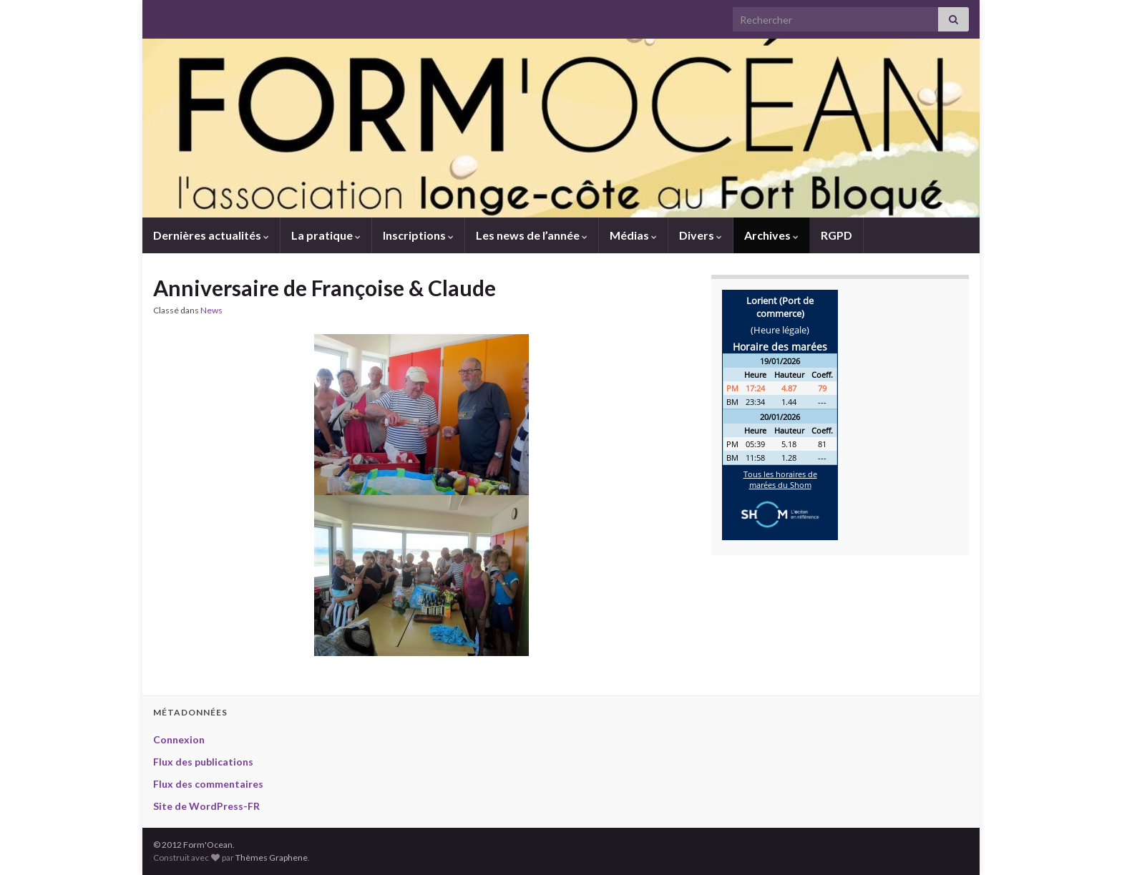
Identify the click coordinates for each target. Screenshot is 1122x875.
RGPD (836, 235)
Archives (771, 235)
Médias (633, 235)
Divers (700, 235)
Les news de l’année (531, 235)
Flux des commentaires (208, 784)
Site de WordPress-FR (206, 806)
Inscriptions (418, 235)
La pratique (326, 235)
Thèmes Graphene (271, 857)
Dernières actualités (211, 235)
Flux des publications (203, 762)
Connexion (179, 739)
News (211, 310)
